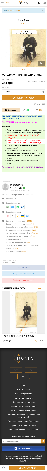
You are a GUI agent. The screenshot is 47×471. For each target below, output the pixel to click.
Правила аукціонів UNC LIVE (23, 425)
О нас (23, 385)
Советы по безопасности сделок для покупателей (23, 416)
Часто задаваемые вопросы (23, 410)
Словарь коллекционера (24, 402)
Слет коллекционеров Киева (23, 406)
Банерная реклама (23, 394)
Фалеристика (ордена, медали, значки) (23, 245)
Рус (23, 377)
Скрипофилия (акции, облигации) (22, 227)
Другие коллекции (16, 251)
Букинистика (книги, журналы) (21, 230)
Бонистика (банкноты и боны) (20, 224)
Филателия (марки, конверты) (21, 236)
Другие (23, 23)
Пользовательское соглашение (23, 430)
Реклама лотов (23, 389)
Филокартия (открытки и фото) (22, 233)
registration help (13, 11)
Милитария (12, 248)
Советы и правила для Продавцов (23, 421)
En (31, 370)
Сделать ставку (27, 468)
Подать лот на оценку (23, 398)
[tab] (11, 110)
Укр (16, 370)
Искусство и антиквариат (18, 242)
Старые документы (16, 239)
